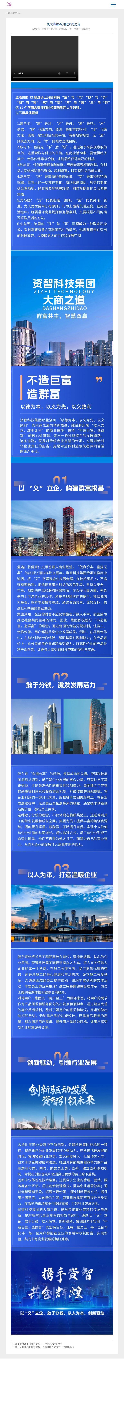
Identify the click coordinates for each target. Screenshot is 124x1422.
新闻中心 (17, 13)
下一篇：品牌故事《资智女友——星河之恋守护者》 (37, 1343)
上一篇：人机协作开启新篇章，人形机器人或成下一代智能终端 (42, 1347)
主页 (8, 13)
